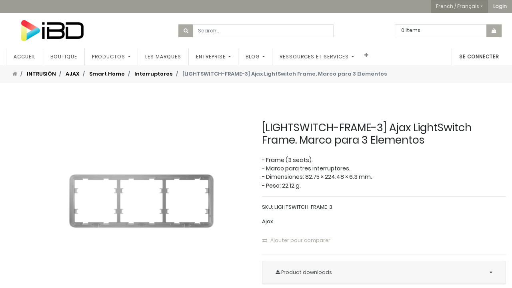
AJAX (73, 74)
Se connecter (479, 56)
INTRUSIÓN (41, 74)
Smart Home (107, 74)
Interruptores (153, 74)
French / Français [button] (457, 6)
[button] (500, 6)
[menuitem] (24, 56)
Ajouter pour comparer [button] (296, 240)
